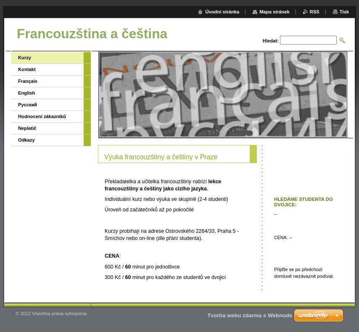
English (26, 92)
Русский (27, 104)
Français (27, 81)
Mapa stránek (274, 11)
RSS (314, 11)
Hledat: (271, 40)
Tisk (344, 11)
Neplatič (27, 128)
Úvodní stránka (222, 11)
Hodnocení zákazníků (42, 116)
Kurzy (24, 57)
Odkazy (26, 139)
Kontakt (27, 69)
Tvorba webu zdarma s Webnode (249, 315)
